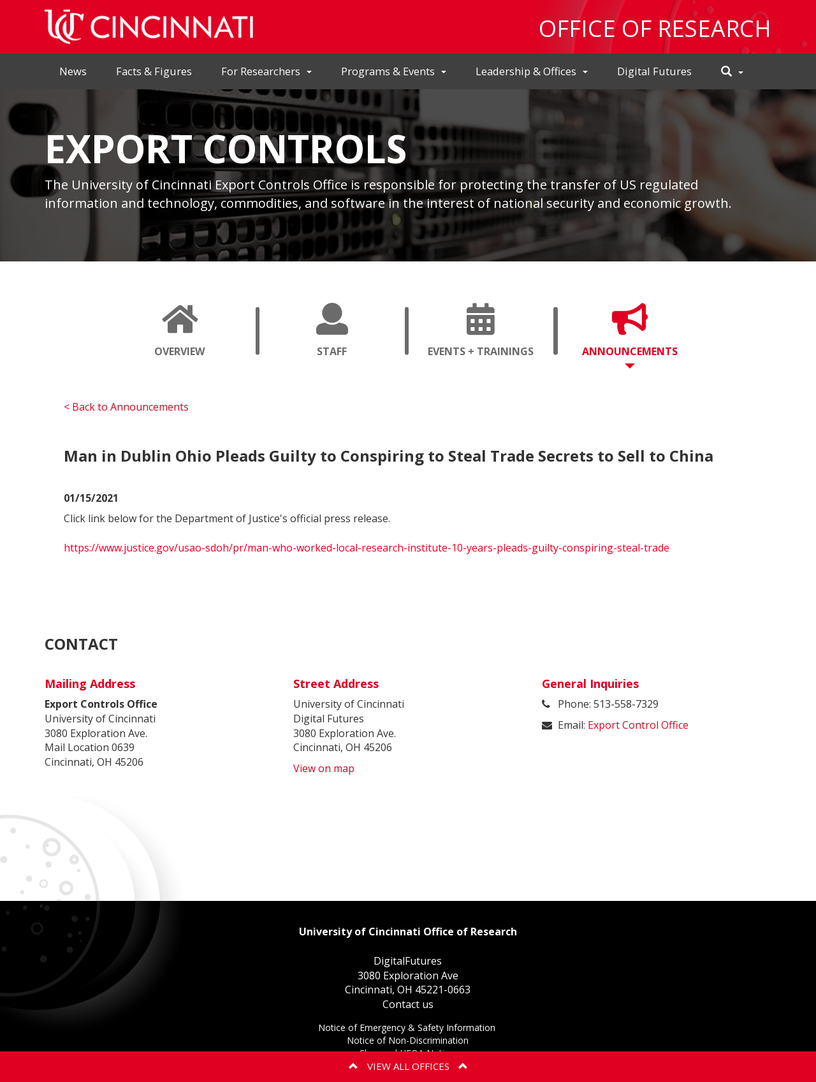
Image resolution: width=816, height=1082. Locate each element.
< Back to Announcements (126, 407)
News (73, 71)
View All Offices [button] (408, 1066)
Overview (180, 336)
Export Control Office (638, 725)
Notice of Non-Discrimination (408, 1041)
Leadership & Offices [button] (532, 71)
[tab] (179, 331)
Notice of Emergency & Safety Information (408, 1029)
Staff (332, 336)
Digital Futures (654, 71)
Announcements (634, 336)
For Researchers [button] (266, 71)
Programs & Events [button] (393, 71)
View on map (323, 768)
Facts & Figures (154, 71)
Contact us (407, 1004)
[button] (732, 72)
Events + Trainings (486, 336)
